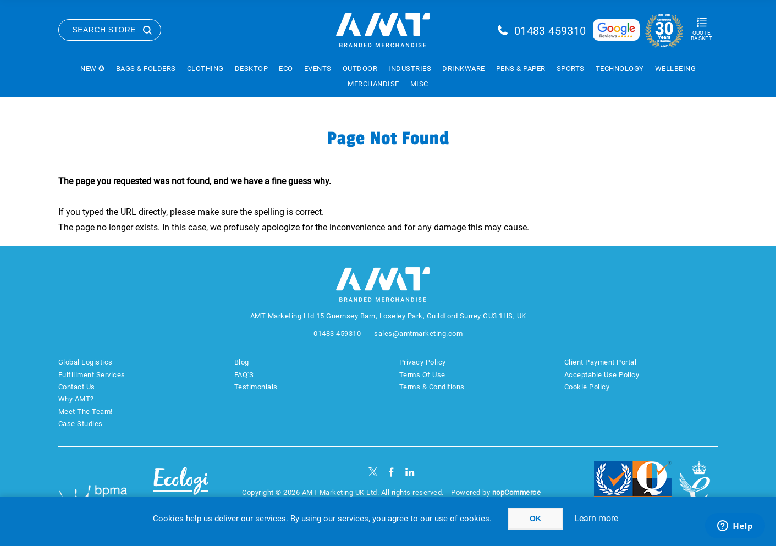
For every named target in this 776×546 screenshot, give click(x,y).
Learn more (596, 518)
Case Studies (80, 424)
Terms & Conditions (432, 387)
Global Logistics (85, 362)
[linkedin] (410, 472)
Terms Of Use (422, 375)
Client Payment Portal (600, 362)
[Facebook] (391, 472)
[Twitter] (373, 472)
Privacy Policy (422, 362)
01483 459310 (550, 30)
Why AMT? (76, 399)
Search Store (104, 29)
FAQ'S (244, 375)
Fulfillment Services (91, 375)
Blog (241, 362)
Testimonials (256, 387)
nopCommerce (516, 492)
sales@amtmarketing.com (418, 333)
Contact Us (76, 387)
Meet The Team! (85, 411)
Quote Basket (701, 35)
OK (535, 518)
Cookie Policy (587, 387)
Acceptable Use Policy (602, 375)
